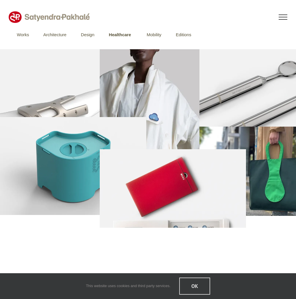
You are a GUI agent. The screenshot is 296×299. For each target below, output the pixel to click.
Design (88, 34)
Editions (183, 34)
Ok (194, 286)
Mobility (154, 34)
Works (23, 34)
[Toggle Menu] (283, 17)
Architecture (54, 34)
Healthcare (120, 34)
